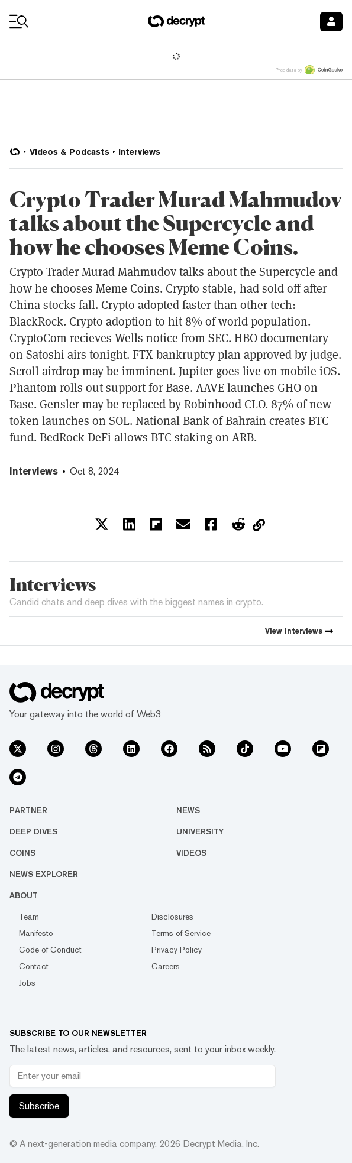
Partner (28, 810)
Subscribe (39, 1106)
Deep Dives (33, 831)
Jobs (27, 982)
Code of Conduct (50, 949)
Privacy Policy (176, 949)
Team (29, 916)
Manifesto (36, 933)
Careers (165, 966)
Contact (34, 966)
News (188, 810)
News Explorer (43, 874)
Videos (191, 852)
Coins (22, 852)
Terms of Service (181, 933)
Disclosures (172, 916)
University (200, 831)
